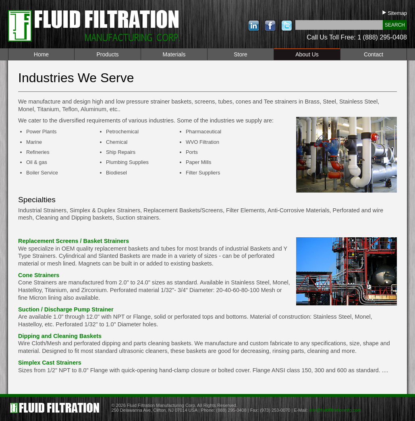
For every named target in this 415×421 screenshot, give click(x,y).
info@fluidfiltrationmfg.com (335, 410)
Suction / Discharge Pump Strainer (66, 309)
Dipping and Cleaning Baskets (60, 336)
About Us (307, 54)
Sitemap (394, 13)
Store (240, 54)
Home (41, 54)
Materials (174, 54)
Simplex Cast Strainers (49, 362)
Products (107, 54)
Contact (373, 54)
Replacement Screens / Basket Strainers (73, 241)
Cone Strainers (38, 275)
